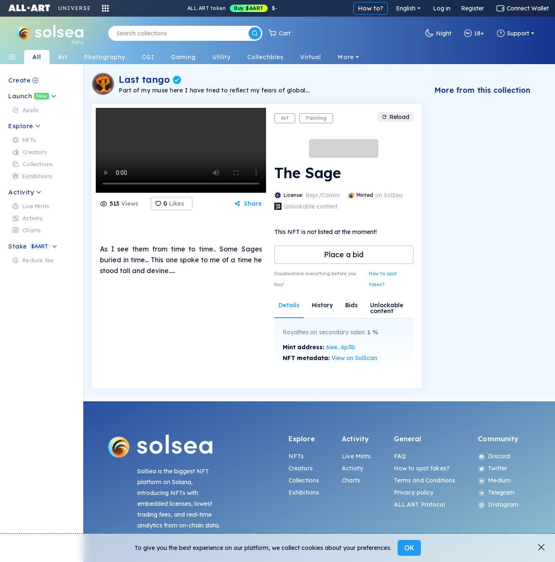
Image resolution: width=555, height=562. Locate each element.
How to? (370, 8)
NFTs (296, 456)
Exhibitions (304, 492)
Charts (351, 480)
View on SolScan (354, 358)
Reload (395, 117)
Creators (301, 468)
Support (513, 33)
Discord (494, 456)
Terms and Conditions (424, 480)
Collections (304, 480)
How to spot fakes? (383, 279)
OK (409, 548)
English (406, 8)
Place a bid (343, 254)
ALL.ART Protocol (419, 504)
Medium (494, 480)
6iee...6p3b (340, 347)
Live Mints (356, 456)
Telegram (496, 492)
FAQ (400, 456)
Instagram (498, 505)
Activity (352, 468)
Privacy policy (414, 492)
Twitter (492, 468)
